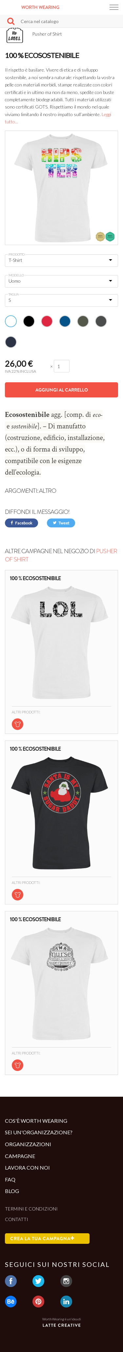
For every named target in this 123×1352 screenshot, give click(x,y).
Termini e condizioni (31, 1208)
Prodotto (17, 254)
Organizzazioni (28, 1144)
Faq (10, 1179)
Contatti (16, 1219)
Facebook (21, 522)
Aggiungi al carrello (61, 390)
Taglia (14, 294)
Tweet (61, 522)
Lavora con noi (27, 1167)
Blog (12, 1191)
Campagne (20, 1156)
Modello (16, 275)
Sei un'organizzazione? (38, 1132)
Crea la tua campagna (42, 1238)
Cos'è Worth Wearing (36, 1120)
